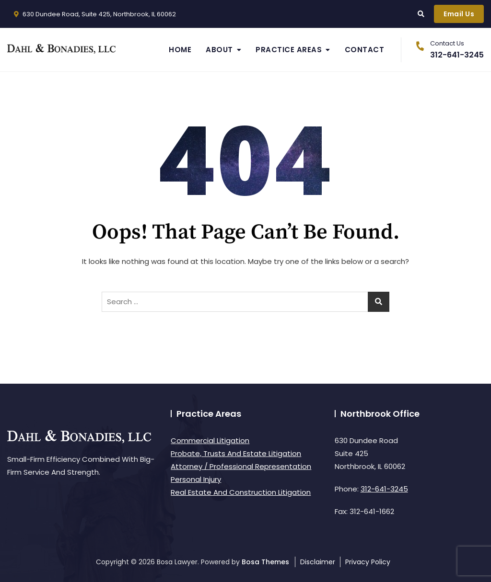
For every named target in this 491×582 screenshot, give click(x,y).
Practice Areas (289, 50)
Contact (365, 50)
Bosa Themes (265, 562)
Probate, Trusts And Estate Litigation (236, 453)
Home (180, 50)
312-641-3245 (447, 49)
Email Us (459, 14)
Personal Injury (196, 479)
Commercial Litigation (210, 440)
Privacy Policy (367, 562)
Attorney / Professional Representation (241, 466)
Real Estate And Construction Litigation (241, 492)
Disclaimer (317, 562)
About (219, 50)
